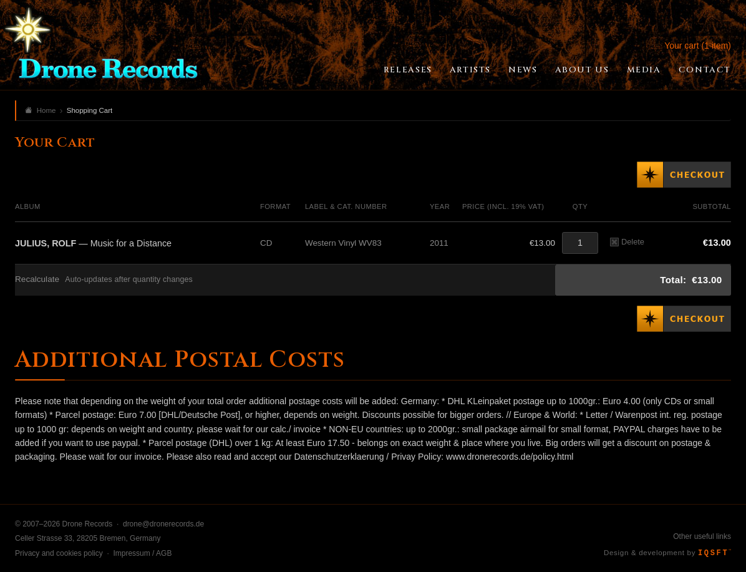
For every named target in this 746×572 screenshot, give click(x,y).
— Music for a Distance (93, 243)
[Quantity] (580, 243)
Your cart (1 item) (697, 46)
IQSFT (714, 553)
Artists (470, 69)
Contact (705, 69)
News (522, 69)
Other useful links (702, 536)
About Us (582, 69)
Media (644, 69)
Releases (408, 69)
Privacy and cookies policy (59, 553)
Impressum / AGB (142, 553)
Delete (627, 241)
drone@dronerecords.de (163, 524)
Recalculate (37, 279)
